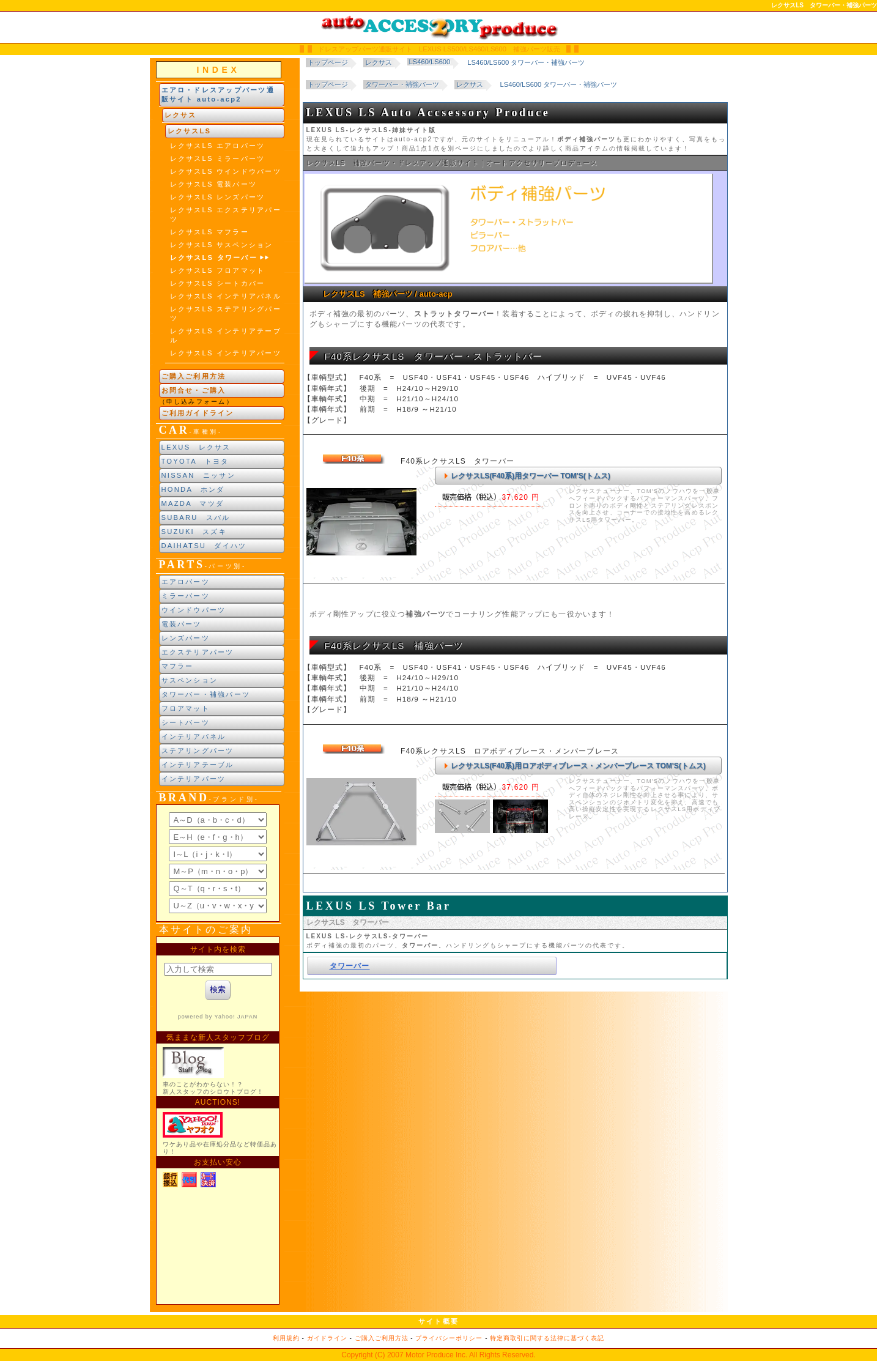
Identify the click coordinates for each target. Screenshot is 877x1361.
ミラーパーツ (185, 595)
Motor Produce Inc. (436, 1355)
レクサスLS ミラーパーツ (217, 158)
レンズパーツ (185, 638)
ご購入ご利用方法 (193, 376)
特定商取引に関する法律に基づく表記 (547, 1338)
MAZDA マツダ (192, 503)
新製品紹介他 (217, 1120)
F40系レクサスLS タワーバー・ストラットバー (434, 356)
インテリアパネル (193, 736)
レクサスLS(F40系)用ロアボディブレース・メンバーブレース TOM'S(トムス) (578, 766)
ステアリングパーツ (197, 750)
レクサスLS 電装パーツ (213, 184)
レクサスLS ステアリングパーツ (225, 313)
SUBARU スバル (196, 517)
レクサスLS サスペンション (221, 244)
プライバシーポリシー (449, 1338)
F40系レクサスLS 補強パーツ (394, 645)
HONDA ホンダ (193, 489)
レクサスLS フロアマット (217, 270)
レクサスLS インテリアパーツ (225, 353)
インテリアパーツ (193, 778)
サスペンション (189, 680)
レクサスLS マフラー (209, 231)
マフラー (177, 666)
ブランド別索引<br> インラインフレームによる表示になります (217, 863)
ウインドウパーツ (193, 610)
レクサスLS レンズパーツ (217, 197)
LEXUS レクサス (196, 447)
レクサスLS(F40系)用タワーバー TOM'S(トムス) (530, 476)
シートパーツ (185, 722)
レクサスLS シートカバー (217, 283)
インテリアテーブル (197, 764)
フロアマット (185, 708)
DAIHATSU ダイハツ (204, 545)
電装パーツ (181, 624)
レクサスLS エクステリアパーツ (225, 214)
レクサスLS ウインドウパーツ (225, 171)
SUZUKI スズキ (194, 531)
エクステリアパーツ (197, 652)
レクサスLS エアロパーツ (217, 145)
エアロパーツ (185, 581)
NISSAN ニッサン (198, 475)
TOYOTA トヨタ (195, 461)
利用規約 (286, 1338)
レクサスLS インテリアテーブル (225, 335)
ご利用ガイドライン (197, 413)
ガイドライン (327, 1338)
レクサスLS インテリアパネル (225, 296)
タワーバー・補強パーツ (206, 694)
